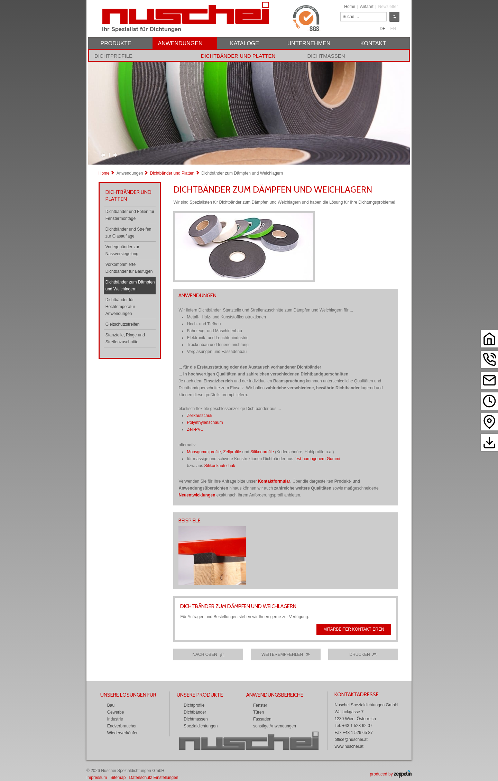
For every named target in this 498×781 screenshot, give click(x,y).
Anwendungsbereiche (274, 695)
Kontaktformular (274, 481)
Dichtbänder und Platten (238, 56)
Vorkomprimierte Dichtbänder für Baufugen (129, 268)
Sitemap (118, 777)
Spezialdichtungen (201, 726)
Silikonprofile (262, 451)
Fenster (260, 705)
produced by (391, 774)
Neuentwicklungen (196, 495)
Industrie (115, 719)
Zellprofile (232, 451)
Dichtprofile (113, 56)
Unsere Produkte (200, 695)
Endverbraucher (122, 726)
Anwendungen (130, 173)
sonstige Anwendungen (274, 726)
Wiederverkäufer (122, 733)
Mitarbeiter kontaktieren (353, 629)
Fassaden (262, 719)
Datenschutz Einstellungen (153, 777)
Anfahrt (367, 6)
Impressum (96, 777)
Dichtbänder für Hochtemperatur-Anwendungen (121, 306)
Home (349, 6)
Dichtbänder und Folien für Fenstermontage (129, 215)
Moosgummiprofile (204, 451)
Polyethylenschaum (205, 422)
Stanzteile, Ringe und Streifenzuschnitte (125, 338)
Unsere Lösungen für (128, 695)
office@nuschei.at (350, 739)
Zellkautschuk (199, 415)
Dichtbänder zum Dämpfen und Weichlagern (130, 285)
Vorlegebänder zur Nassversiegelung (122, 250)
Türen (258, 712)
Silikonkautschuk (219, 465)
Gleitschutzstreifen (122, 324)
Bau (110, 705)
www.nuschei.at (348, 746)
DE (383, 28)
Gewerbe (115, 712)
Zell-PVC (195, 429)
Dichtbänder (195, 712)
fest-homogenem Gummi (317, 458)
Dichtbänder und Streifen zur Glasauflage (128, 233)
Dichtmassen (326, 56)
